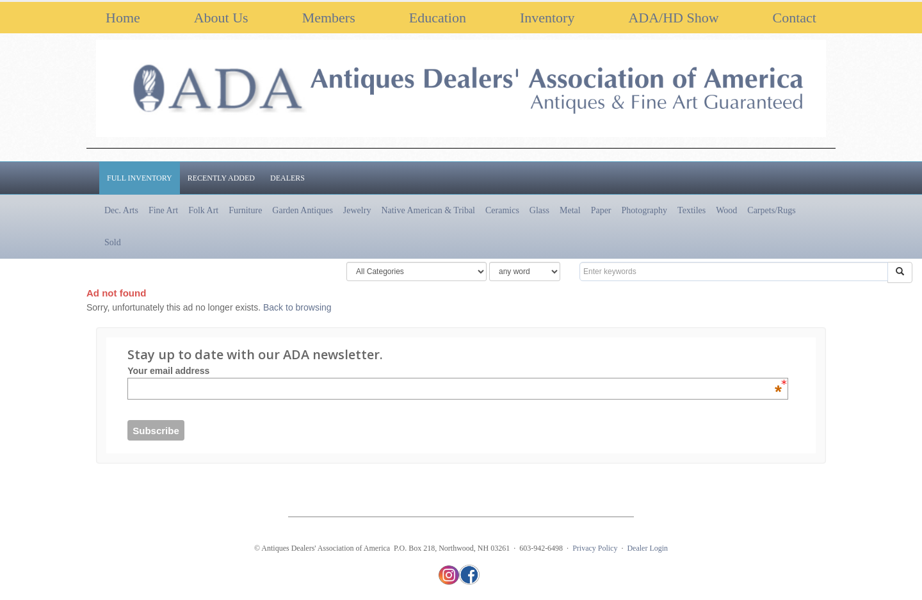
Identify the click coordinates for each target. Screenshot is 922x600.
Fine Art (163, 210)
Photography (645, 210)
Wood (726, 210)
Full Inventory (139, 178)
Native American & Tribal (428, 210)
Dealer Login (647, 548)
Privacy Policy (594, 548)
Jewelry (357, 210)
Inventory (547, 18)
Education (437, 18)
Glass (539, 210)
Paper (601, 210)
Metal (570, 210)
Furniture (245, 210)
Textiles (691, 210)
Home (123, 18)
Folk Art (203, 210)
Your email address (454, 371)
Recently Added (221, 178)
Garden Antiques (302, 210)
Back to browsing (297, 307)
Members (328, 18)
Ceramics (502, 210)
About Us (221, 18)
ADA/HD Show (673, 18)
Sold (112, 242)
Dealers (287, 178)
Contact (794, 18)
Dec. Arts (121, 210)
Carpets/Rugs (771, 210)
